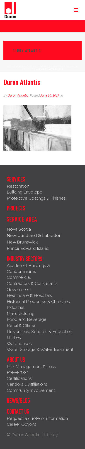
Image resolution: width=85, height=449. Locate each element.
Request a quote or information (37, 418)
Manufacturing (20, 313)
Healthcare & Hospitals (29, 295)
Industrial (15, 307)
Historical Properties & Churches (38, 301)
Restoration (18, 186)
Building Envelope (49, 66)
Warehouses (19, 343)
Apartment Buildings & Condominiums (28, 268)
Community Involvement (31, 390)
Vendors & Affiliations (27, 384)
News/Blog (18, 401)
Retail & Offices (21, 325)
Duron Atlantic (18, 95)
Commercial (19, 277)
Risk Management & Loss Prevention (31, 369)
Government (19, 289)
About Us (16, 360)
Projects (16, 208)
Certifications (19, 378)
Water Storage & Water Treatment (40, 349)
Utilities (14, 337)
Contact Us (18, 412)
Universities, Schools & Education (39, 331)
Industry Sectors (24, 259)
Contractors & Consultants (32, 283)
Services (25, 66)
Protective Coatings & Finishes (36, 198)
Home (11, 66)
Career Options (21, 424)
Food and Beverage (26, 319)
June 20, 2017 (49, 95)
